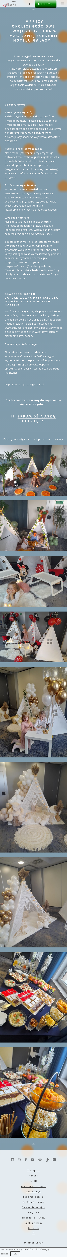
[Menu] (62, 4)
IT (33, 1233)
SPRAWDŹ (11, 141)
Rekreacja (33, 1228)
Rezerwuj (45, 4)
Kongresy (33, 1212)
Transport (33, 1170)
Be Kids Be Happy (33, 1202)
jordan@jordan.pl (33, 384)
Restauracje (33, 1191)
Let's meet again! (33, 1196)
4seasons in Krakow (33, 1186)
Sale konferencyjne (33, 1207)
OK (15, 1253)
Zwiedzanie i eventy (33, 1217)
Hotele (33, 1180)
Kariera (33, 1175)
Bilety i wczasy (33, 1223)
